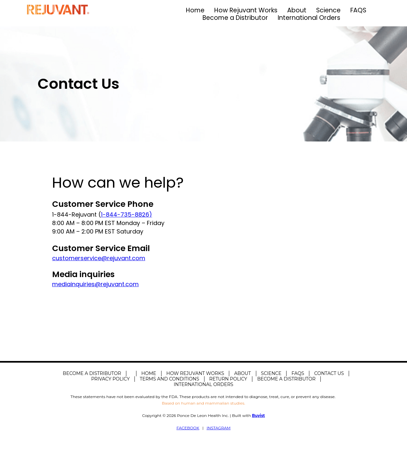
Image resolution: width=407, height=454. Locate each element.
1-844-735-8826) (126, 214)
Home (195, 10)
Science (328, 10)
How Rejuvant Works (245, 10)
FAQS (358, 10)
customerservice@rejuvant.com (98, 258)
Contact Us (329, 373)
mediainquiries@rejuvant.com (95, 284)
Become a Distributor (235, 17)
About (296, 10)
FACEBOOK (187, 427)
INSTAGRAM (218, 427)
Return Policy (228, 379)
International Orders (309, 17)
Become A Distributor (92, 373)
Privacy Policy (110, 379)
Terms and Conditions (169, 379)
